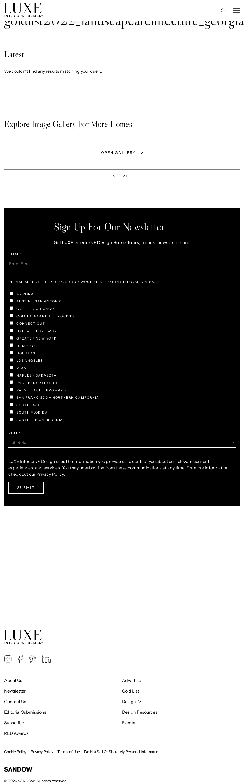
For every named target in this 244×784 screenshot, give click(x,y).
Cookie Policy (15, 751)
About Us (13, 680)
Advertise (131, 680)
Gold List (130, 691)
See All (122, 175)
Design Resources (139, 712)
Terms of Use (68, 751)
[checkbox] (122, 357)
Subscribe (14, 722)
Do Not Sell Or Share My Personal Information (122, 751)
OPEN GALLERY (122, 152)
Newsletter (15, 691)
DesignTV (131, 701)
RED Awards (16, 733)
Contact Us (15, 701)
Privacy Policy (42, 751)
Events (128, 722)
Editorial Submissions (25, 712)
